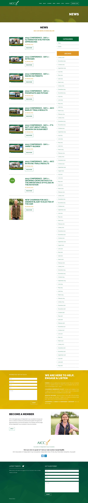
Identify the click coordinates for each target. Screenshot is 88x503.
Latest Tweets (15, 466)
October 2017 (61, 330)
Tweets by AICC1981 (13, 472)
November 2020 (62, 234)
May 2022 (60, 181)
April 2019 (60, 291)
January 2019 (61, 301)
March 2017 (60, 340)
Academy (49, 3)
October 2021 (61, 206)
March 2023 (60, 149)
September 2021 (62, 209)
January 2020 (61, 266)
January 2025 (61, 85)
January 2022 (61, 195)
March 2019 (60, 294)
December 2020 (62, 231)
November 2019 (61, 273)
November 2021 (61, 202)
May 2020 (60, 252)
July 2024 (60, 96)
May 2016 (60, 365)
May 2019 (60, 287)
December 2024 (62, 89)
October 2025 (61, 64)
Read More (29, 47)
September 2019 (62, 280)
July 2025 (60, 71)
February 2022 (61, 192)
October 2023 (61, 128)
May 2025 (60, 75)
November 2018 (61, 309)
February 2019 (61, 298)
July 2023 (60, 135)
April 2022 (60, 185)
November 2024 (62, 93)
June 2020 (60, 248)
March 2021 (60, 220)
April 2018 (60, 319)
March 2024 (61, 110)
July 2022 (60, 174)
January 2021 (61, 227)
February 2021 (61, 224)
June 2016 (60, 362)
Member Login (75, 3)
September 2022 (62, 167)
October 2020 (61, 238)
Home (40, 3)
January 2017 (61, 344)
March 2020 (61, 259)
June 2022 (60, 178)
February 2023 (61, 153)
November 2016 (61, 351)
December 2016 (61, 348)
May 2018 (60, 316)
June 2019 (60, 284)
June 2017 (60, 333)
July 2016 (60, 358)
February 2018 (61, 323)
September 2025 (62, 68)
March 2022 (60, 188)
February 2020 (61, 263)
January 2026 (61, 57)
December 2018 (61, 305)
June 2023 (60, 139)
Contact (67, 3)
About (44, 3)
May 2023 (60, 142)
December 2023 (61, 121)
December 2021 (61, 199)
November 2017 (61, 326)
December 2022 (61, 160)
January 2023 (61, 156)
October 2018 (61, 312)
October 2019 (61, 277)
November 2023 (62, 124)
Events (58, 3)
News (54, 3)
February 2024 (61, 114)
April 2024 (60, 107)
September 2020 (62, 241)
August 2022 (61, 170)
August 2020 (61, 245)
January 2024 (61, 117)
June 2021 (60, 213)
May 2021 (60, 217)
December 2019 (61, 270)
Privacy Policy (12, 498)
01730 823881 (59, 450)
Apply (62, 3)
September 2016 (62, 355)
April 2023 (60, 146)
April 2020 (60, 255)
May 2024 (60, 103)
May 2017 (60, 337)
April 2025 (60, 78)
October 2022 (61, 163)
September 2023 (62, 131)
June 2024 (60, 100)
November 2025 (62, 61)
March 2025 (60, 82)
